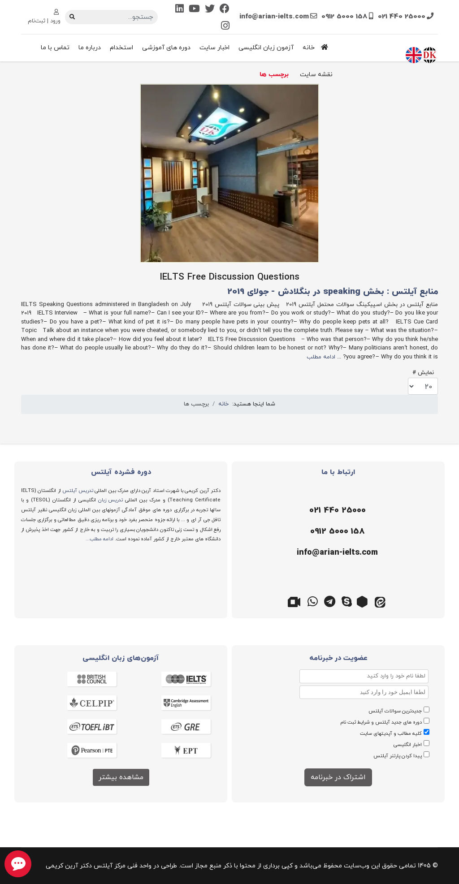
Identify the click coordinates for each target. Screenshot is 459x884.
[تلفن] (336, 511)
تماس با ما (55, 47)
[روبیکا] (364, 601)
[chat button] (17, 863)
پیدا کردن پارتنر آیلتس (397, 755)
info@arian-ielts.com (274, 17)
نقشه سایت (316, 74)
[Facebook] (225, 10)
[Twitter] (210, 10)
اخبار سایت (214, 47)
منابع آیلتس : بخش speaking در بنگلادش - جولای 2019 (332, 292)
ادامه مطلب (321, 357)
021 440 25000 (401, 17)
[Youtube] (194, 10)
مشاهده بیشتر (121, 777)
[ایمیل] (336, 553)
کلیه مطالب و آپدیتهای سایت (391, 733)
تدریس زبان (110, 500)
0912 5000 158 (344, 17)
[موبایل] (336, 532)
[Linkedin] (179, 10)
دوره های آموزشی (166, 47)
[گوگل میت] (296, 601)
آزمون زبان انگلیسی (266, 47)
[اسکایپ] (347, 601)
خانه (318, 47)
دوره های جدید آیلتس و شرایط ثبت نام (381, 722)
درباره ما (89, 47)
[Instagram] (225, 27)
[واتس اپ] (313, 601)
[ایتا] (381, 601)
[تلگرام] (330, 601)
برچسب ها (274, 74)
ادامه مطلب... (99, 539)
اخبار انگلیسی (408, 744)
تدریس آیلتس (77, 490)
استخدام (121, 47)
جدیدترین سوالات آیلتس (395, 711)
